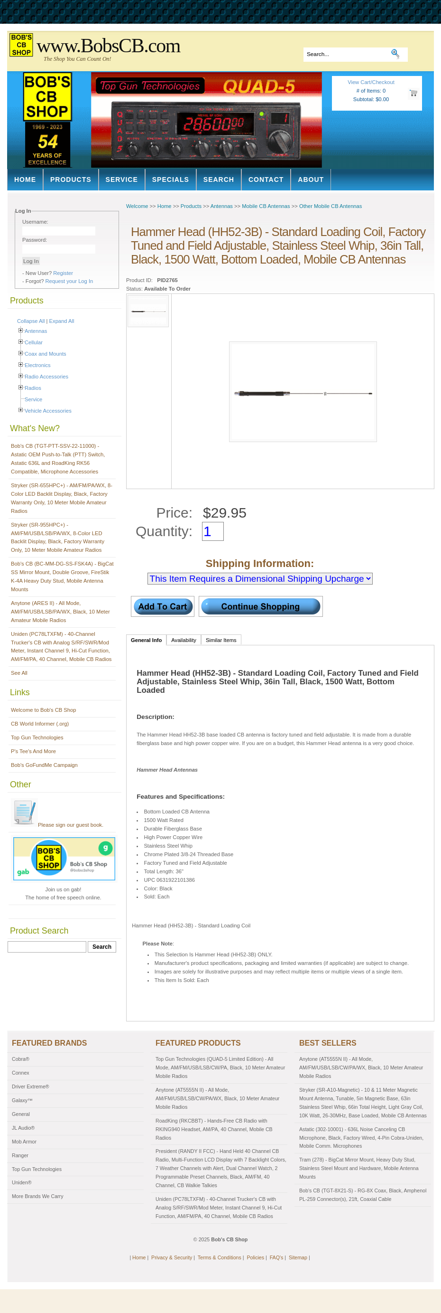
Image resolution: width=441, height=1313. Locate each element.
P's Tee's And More (33, 751)
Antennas (36, 331)
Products (71, 179)
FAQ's (277, 1257)
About (311, 179)
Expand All (61, 321)
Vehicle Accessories (48, 411)
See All (19, 673)
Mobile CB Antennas (266, 206)
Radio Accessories (46, 376)
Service (122, 179)
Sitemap (298, 1257)
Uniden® (22, 1182)
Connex (20, 1073)
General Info (146, 640)
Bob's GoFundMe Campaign (44, 765)
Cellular (34, 342)
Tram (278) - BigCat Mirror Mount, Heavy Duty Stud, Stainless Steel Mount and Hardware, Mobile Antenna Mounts (359, 1168)
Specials (170, 179)
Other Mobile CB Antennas (330, 206)
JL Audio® (23, 1128)
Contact (266, 179)
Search (218, 179)
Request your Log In (69, 281)
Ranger (20, 1155)
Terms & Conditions (219, 1257)
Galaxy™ (22, 1100)
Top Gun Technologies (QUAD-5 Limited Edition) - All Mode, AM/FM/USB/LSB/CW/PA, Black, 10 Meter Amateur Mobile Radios (220, 1067)
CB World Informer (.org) (40, 724)
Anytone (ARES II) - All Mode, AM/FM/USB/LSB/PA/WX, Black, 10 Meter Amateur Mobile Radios (60, 611)
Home (25, 179)
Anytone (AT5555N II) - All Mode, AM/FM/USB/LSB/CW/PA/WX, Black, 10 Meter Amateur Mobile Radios (217, 1098)
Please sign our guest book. (57, 825)
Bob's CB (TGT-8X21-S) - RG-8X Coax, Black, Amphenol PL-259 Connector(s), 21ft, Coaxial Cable (362, 1195)
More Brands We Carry (37, 1196)
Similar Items (221, 640)
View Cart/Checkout (371, 82)
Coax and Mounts (45, 354)
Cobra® (20, 1059)
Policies (255, 1257)
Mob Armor (24, 1141)
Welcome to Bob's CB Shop (43, 710)
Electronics (38, 365)
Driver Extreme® (30, 1086)
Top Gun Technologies (37, 737)
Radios (33, 388)
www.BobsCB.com (108, 46)
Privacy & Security (171, 1257)
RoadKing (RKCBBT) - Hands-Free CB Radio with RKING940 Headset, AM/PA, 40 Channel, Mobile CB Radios (214, 1129)
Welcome (137, 206)
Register (63, 273)
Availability (183, 640)
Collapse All (31, 321)
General (21, 1114)
